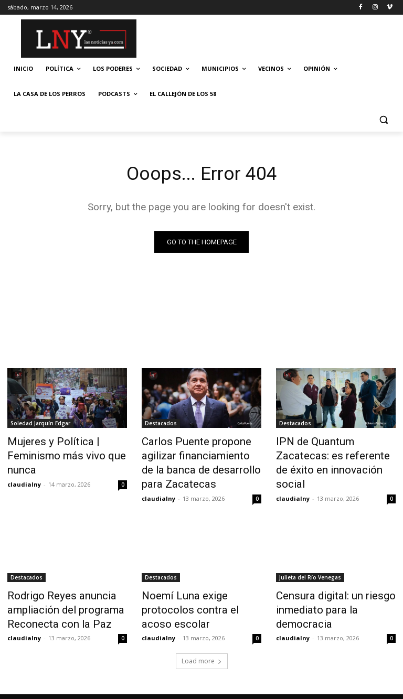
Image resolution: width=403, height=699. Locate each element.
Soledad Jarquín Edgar (40, 425)
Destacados (161, 425)
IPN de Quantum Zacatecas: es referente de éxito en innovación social (331, 454)
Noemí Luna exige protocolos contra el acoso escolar (199, 592)
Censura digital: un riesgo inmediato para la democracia (335, 592)
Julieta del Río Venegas (310, 569)
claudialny (24, 478)
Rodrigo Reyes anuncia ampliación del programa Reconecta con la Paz (56, 598)
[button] (383, 119)
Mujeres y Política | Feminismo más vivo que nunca (56, 454)
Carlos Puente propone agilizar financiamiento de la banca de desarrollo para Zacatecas (197, 459)
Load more (202, 645)
